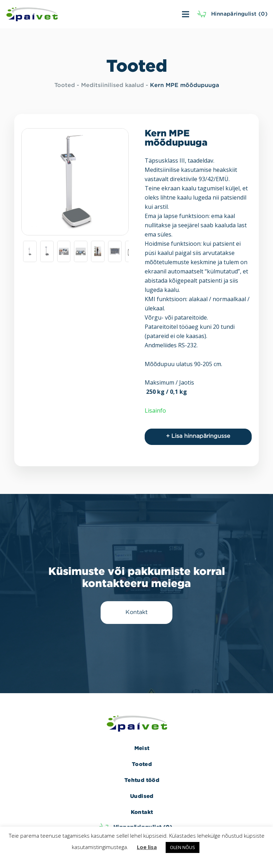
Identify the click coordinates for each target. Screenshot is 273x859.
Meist (142, 748)
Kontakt (142, 812)
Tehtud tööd (141, 780)
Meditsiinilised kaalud (112, 85)
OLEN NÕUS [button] (182, 847)
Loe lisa (147, 846)
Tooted (64, 85)
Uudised (142, 796)
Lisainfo (155, 410)
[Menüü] (149, 14)
